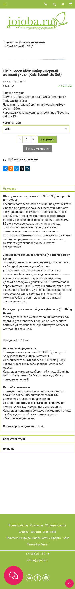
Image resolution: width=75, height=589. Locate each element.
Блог (66, 538)
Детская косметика (32, 42)
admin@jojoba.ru (37, 560)
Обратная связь (55, 525)
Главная (9, 42)
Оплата (36, 531)
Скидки (24, 531)
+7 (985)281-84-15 (37, 554)
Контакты (36, 525)
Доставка (49, 531)
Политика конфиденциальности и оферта (33, 538)
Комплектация (12, 177)
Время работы (18, 525)
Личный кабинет (37, 544)
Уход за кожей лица (20, 46)
